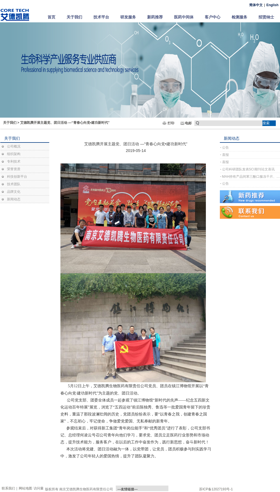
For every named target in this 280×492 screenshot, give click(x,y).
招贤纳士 (266, 17)
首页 (51, 17)
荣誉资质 (13, 169)
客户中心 (212, 17)
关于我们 (74, 17)
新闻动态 (13, 199)
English (272, 5)
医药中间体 (184, 17)
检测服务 (239, 17)
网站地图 (25, 488)
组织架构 (13, 154)
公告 (225, 147)
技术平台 (101, 17)
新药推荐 (155, 17)
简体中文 (256, 5)
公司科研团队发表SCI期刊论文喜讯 (248, 169)
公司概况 (13, 146)
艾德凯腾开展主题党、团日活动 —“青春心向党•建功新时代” (65, 123)
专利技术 (13, 161)
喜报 (225, 155)
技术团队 (13, 184)
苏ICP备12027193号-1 (216, 489)
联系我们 (8, 488)
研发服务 (128, 17)
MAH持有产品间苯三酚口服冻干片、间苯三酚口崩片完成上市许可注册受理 (251, 177)
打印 (171, 123)
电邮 (188, 123)
